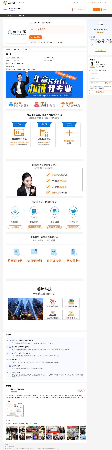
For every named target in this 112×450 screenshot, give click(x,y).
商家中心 (100, 2)
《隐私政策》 (101, 88)
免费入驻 (93, 2)
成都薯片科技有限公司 (16, 8)
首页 (74, 2)
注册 (107, 2)
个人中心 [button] (86, 2)
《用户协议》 (95, 88)
